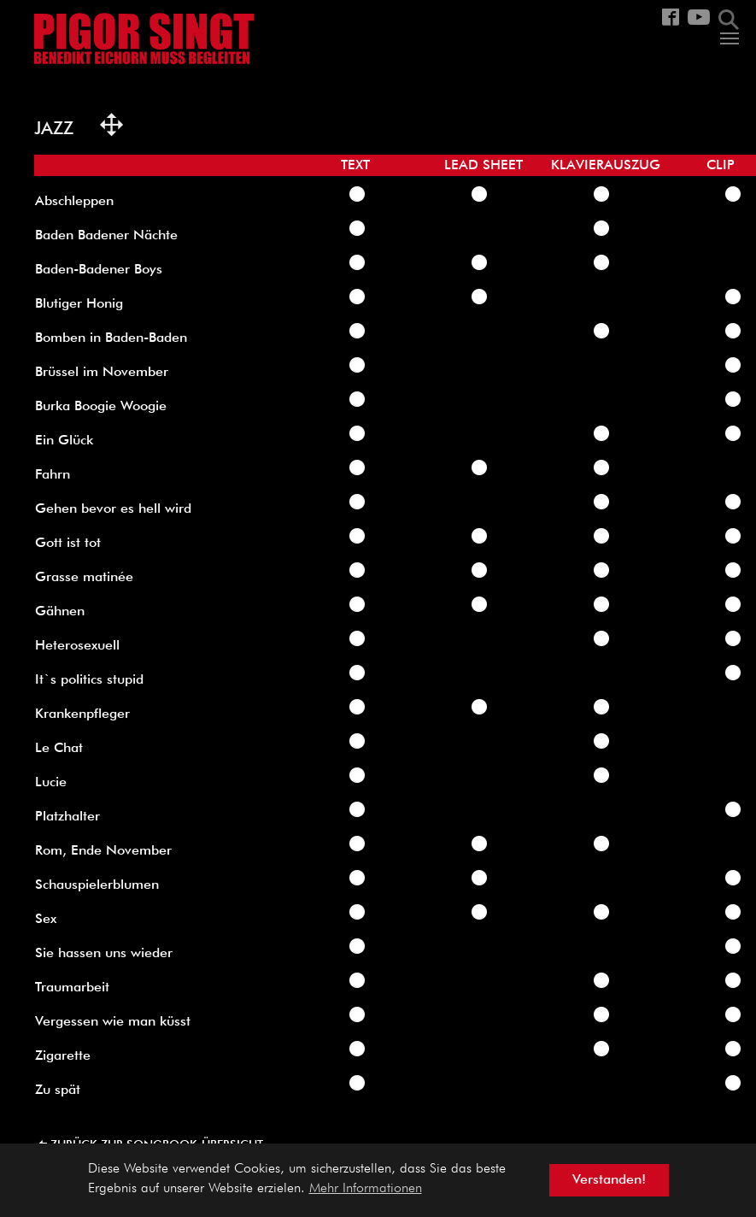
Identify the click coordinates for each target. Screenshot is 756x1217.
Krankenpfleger (82, 714)
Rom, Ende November (103, 851)
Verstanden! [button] (609, 1180)
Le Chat (59, 748)
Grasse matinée (84, 578)
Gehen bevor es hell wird (113, 509)
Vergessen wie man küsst (112, 1022)
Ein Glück (64, 441)
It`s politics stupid (89, 680)
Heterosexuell (77, 646)
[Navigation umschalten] (729, 38)
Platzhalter (67, 817)
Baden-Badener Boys (98, 270)
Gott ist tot (68, 543)
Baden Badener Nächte (106, 236)
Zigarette (63, 1056)
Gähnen (60, 612)
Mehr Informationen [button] (365, 1189)
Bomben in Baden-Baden (111, 338)
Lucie (51, 783)
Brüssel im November (101, 372)
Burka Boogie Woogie (101, 407)
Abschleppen (74, 202)
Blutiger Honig (79, 304)
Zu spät (57, 1090)
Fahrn (52, 475)
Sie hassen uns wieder (104, 954)
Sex (45, 919)
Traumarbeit (72, 988)
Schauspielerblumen (97, 885)
